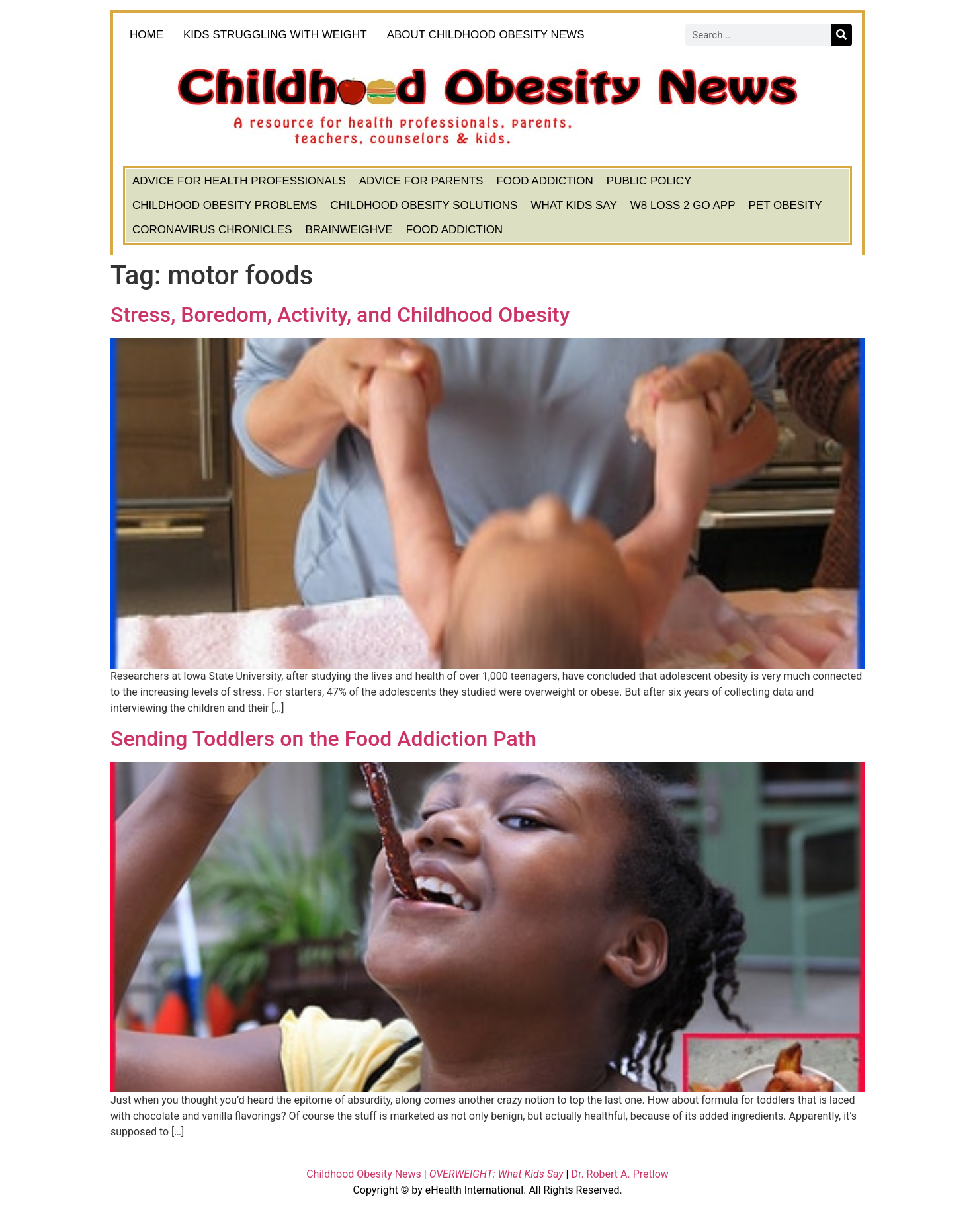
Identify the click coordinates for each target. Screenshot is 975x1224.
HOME (146, 34)
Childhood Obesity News (363, 1174)
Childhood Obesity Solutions (423, 205)
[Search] (841, 35)
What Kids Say (573, 205)
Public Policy (649, 181)
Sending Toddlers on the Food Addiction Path (323, 738)
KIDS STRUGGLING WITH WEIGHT (275, 34)
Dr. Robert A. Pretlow (619, 1174)
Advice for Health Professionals (239, 181)
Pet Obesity (785, 205)
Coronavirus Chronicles (212, 230)
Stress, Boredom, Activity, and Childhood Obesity (340, 314)
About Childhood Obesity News (489, 35)
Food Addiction (544, 181)
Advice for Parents (421, 181)
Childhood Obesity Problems (224, 205)
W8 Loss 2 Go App (683, 205)
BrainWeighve (349, 230)
